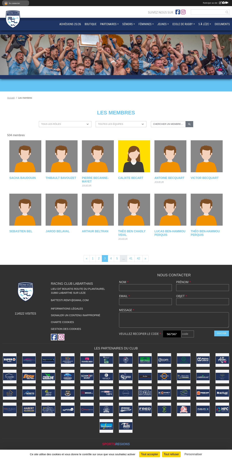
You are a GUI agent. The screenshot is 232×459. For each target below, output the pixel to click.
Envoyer (221, 333)
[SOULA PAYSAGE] (222, 376)
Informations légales (67, 308)
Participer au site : (215, 3)
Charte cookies (62, 322)
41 (131, 258)
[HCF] (222, 409)
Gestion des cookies (66, 328)
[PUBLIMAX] (203, 409)
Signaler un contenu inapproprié (75, 315)
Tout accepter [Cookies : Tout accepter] (149, 454)
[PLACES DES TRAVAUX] (184, 376)
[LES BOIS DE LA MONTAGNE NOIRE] (48, 409)
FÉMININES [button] (145, 24)
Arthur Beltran (95, 231)
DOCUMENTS (222, 24)
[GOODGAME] (48, 376)
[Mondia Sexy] (87, 360)
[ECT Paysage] (48, 393)
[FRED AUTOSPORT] (145, 409)
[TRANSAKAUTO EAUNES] (29, 360)
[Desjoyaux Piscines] (106, 426)
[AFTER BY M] (222, 360)
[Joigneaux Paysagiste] (68, 360)
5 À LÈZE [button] (203, 24)
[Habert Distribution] (29, 409)
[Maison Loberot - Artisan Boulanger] (203, 360)
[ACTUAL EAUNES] (222, 393)
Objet (181, 296)
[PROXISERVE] (87, 409)
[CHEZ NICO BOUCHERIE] (145, 376)
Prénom (183, 282)
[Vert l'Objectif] (184, 393)
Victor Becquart (205, 177)
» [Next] (145, 258)
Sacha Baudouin (22, 177)
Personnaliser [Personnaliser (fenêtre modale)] (193, 454)
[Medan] (87, 393)
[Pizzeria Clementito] (106, 409)
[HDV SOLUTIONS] (10, 409)
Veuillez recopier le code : (140, 334)
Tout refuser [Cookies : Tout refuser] (171, 454)
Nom (124, 282)
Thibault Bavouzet (61, 177)
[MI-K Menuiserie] (10, 393)
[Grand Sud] (126, 376)
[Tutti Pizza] (126, 426)
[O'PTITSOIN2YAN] (126, 393)
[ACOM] (164, 360)
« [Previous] (86, 258)
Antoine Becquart (169, 177)
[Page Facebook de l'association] (177, 12)
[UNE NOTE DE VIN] (106, 393)
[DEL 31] (145, 393)
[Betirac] (145, 360)
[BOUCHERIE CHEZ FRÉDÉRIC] (184, 409)
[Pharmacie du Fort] (164, 409)
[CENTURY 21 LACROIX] (106, 376)
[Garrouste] (164, 376)
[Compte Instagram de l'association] (183, 12)
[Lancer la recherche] (189, 124)
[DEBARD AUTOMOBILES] (68, 376)
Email (124, 296)
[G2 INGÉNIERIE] (106, 360)
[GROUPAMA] (184, 360)
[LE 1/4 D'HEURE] (68, 393)
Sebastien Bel (20, 231)
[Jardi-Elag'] (203, 376)
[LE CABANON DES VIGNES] (10, 376)
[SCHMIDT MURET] (87, 376)
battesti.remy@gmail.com (70, 300)
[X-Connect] (164, 393)
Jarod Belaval (58, 231)
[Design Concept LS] (48, 360)
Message (126, 310)
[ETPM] (29, 376)
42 (138, 258)
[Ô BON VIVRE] (126, 360)
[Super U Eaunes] (10, 360)
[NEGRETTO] (29, 393)
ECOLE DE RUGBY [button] (182, 24)
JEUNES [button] (162, 24)
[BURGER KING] (203, 393)
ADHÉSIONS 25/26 (70, 24)
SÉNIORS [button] (127, 24)
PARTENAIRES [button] (108, 24)
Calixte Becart (130, 177)
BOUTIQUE (90, 24)
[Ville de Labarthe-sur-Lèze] (68, 409)
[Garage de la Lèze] (126, 409)
